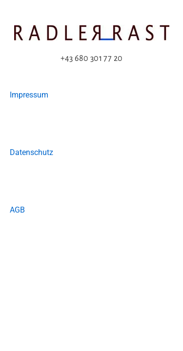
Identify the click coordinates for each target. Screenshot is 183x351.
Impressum (29, 94)
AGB (17, 209)
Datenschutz (31, 152)
